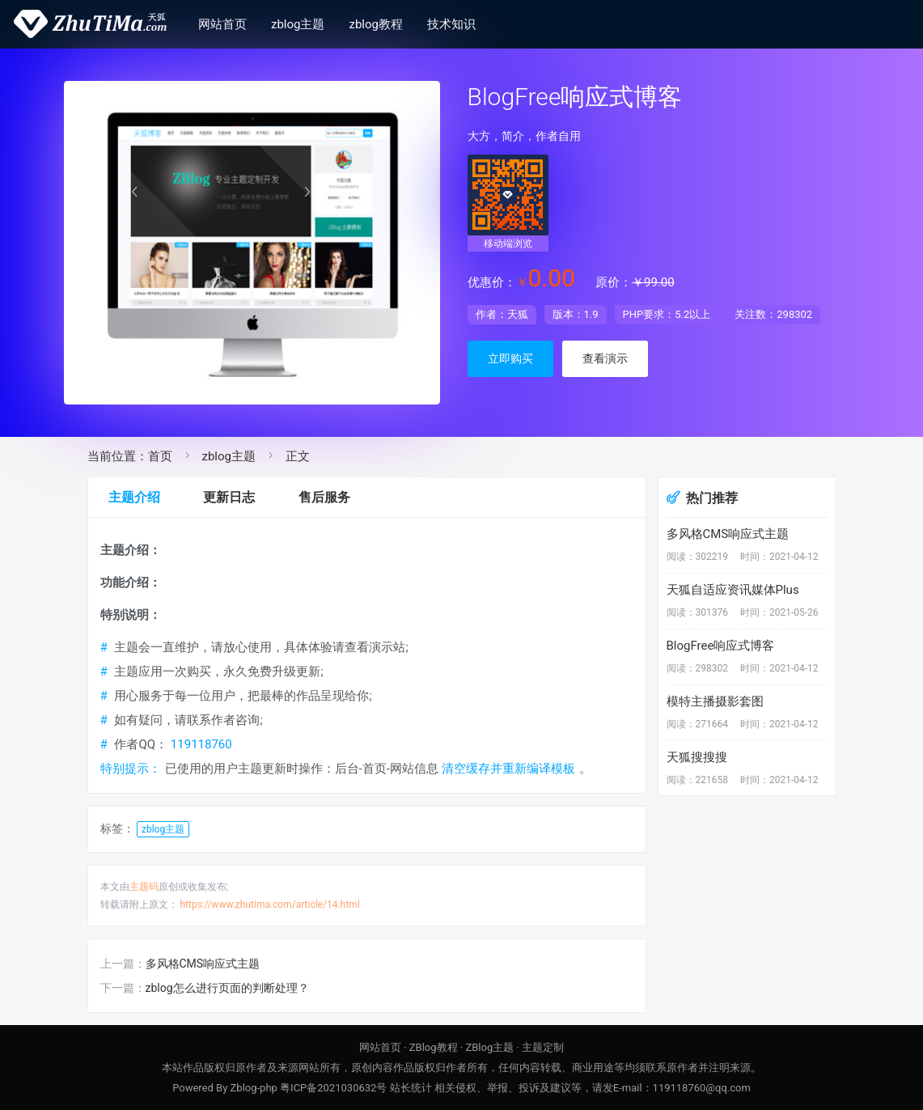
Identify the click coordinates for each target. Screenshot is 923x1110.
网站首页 (222, 24)
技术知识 (451, 24)
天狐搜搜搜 (697, 757)
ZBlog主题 (489, 1047)
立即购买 (510, 358)
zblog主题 (298, 24)
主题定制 (543, 1047)
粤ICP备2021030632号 (333, 1088)
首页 (160, 456)
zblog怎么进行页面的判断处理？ (227, 987)
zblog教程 (376, 24)
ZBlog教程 (433, 1047)
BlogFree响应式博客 (721, 645)
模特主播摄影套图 (715, 701)
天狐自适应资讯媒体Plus (733, 590)
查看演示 (605, 358)
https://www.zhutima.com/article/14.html (269, 904)
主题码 (144, 886)
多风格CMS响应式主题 (203, 963)
